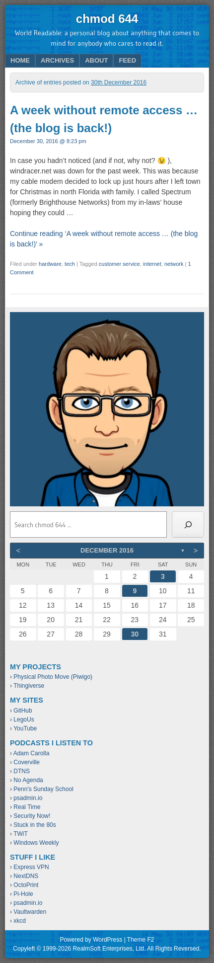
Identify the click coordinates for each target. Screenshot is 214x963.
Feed (127, 60)
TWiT (20, 833)
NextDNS (25, 876)
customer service (119, 264)
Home (20, 60)
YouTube (25, 728)
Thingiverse (28, 685)
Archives (57, 60)
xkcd (19, 920)
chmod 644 (107, 18)
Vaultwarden (29, 911)
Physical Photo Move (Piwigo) (52, 676)
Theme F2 (140, 939)
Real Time (26, 806)
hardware (50, 264)
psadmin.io (27, 798)
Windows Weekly (36, 842)
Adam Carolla (31, 753)
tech (70, 264)
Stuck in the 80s (34, 824)
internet (152, 264)
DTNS (21, 771)
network (174, 264)
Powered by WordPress (91, 939)
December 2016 (107, 550)
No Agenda (28, 780)
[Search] (188, 524)
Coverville (26, 762)
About (96, 60)
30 (135, 634)
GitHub (22, 710)
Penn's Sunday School (43, 789)
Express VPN (31, 867)
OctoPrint (25, 885)
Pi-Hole (23, 893)
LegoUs (23, 719)
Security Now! (31, 815)
